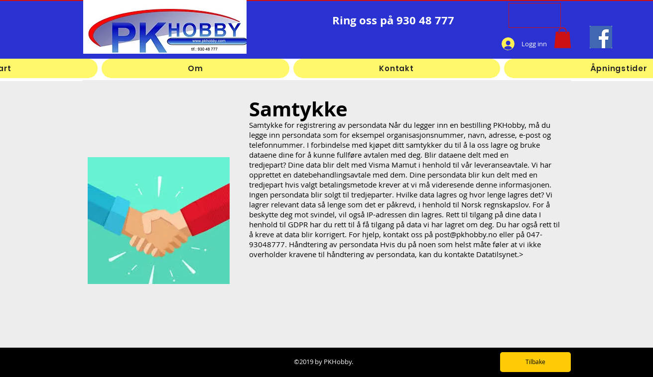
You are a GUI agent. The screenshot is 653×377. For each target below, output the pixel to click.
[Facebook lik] (455, 44)
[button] (562, 37)
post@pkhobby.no (466, 234)
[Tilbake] (535, 362)
